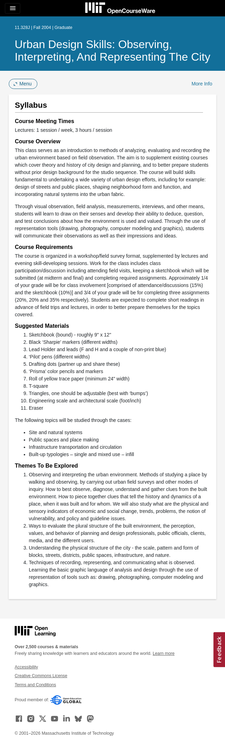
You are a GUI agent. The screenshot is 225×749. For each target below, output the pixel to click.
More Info (201, 83)
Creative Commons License (41, 675)
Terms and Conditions (35, 684)
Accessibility (26, 667)
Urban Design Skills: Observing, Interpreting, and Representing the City (112, 50)
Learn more (164, 653)
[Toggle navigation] (12, 8)
